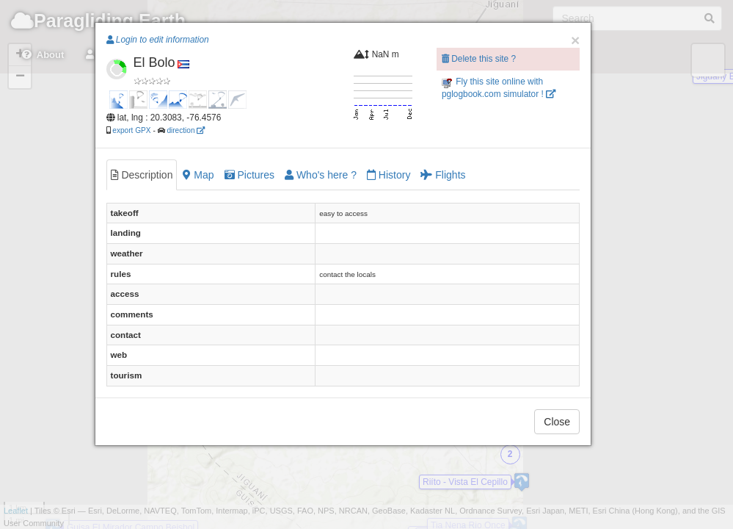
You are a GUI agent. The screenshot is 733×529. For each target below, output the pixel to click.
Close (557, 422)
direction (186, 130)
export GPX (131, 130)
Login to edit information (157, 40)
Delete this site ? (479, 59)
